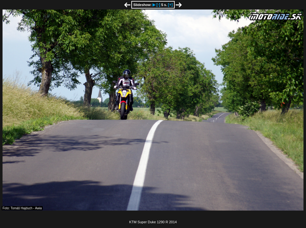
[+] (170, 5)
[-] (158, 5)
